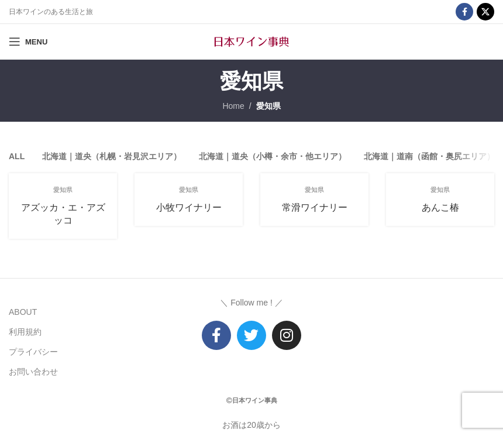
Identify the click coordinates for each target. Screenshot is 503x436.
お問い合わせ (33, 371)
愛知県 (268, 106)
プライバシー (33, 351)
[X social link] (485, 11)
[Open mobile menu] (28, 41)
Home (233, 106)
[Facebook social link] (464, 11)
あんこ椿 (440, 207)
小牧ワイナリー (189, 207)
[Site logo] (251, 41)
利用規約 (25, 332)
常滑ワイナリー (314, 207)
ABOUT (23, 312)
